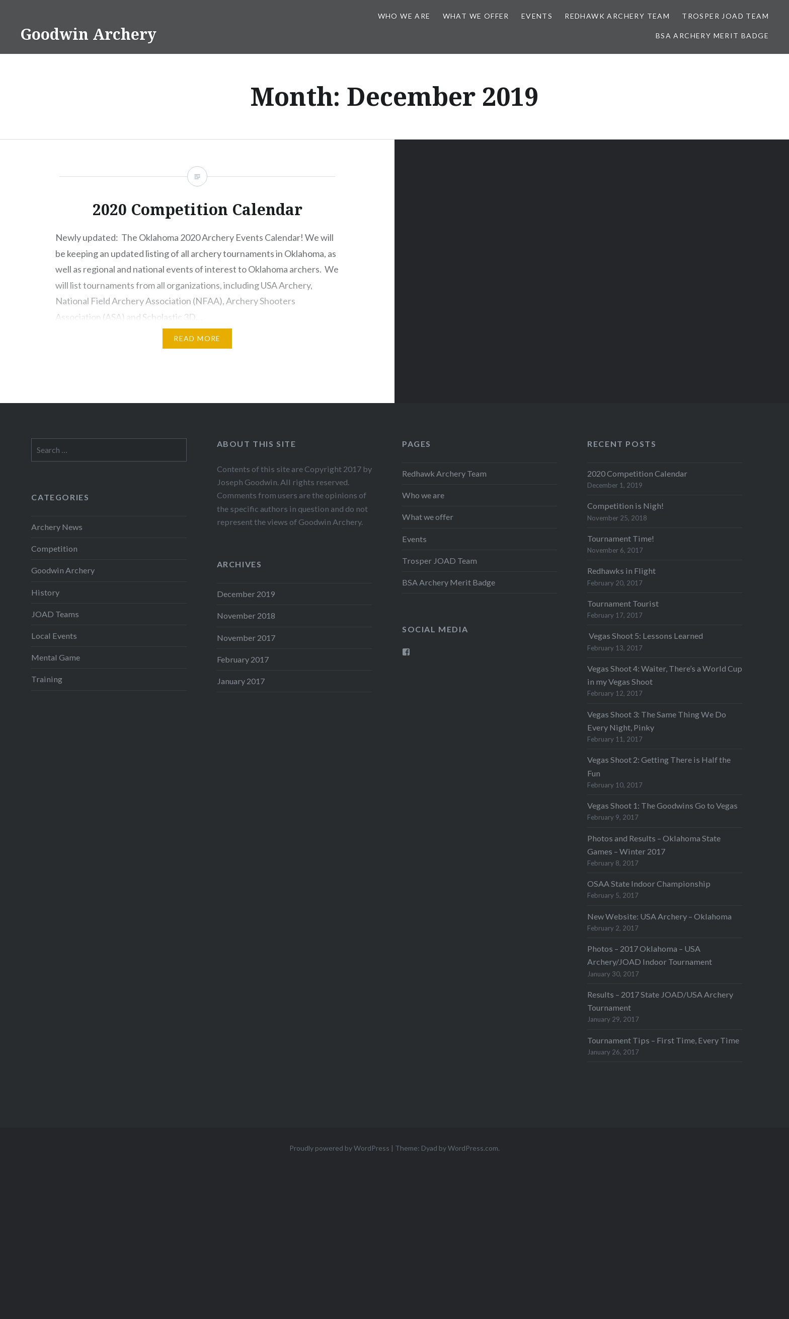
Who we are (404, 16)
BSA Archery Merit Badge (712, 35)
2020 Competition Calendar (637, 473)
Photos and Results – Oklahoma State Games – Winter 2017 (654, 844)
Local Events (54, 635)
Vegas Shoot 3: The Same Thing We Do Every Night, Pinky (656, 720)
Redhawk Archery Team (617, 16)
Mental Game (55, 657)
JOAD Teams (55, 614)
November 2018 (246, 615)
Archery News (57, 527)
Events (537, 16)
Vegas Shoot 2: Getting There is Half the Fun (659, 766)
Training (46, 679)
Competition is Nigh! (625, 505)
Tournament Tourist (623, 603)
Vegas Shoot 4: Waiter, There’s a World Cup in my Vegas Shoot (664, 675)
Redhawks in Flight (621, 570)
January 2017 (241, 681)
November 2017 (246, 637)
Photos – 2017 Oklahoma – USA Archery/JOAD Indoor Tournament (649, 955)
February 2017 (243, 659)
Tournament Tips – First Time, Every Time (663, 1040)
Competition (54, 548)
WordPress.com (473, 1148)
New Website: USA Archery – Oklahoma (659, 916)
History (45, 592)
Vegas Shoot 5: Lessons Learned (645, 635)
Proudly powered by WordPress (339, 1148)
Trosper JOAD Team (725, 16)
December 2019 (246, 594)
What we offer (476, 16)
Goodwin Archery (88, 34)
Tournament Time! (620, 538)
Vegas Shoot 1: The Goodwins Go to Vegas (662, 805)
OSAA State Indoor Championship (649, 883)
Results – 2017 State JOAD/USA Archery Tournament (660, 1001)
